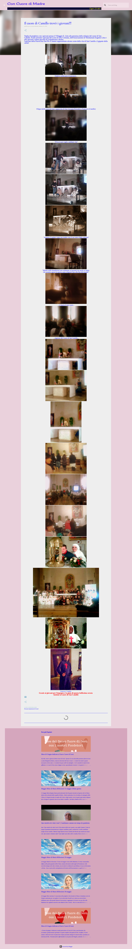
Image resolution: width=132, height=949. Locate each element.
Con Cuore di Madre (26, 4)
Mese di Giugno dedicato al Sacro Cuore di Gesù (57, 754)
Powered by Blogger (66, 946)
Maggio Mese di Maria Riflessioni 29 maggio (56, 857)
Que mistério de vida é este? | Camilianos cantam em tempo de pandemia (65, 823)
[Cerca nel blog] (118, 5)
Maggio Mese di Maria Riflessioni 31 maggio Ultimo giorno (61, 789)
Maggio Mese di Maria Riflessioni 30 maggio (56, 892)
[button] (25, 30)
